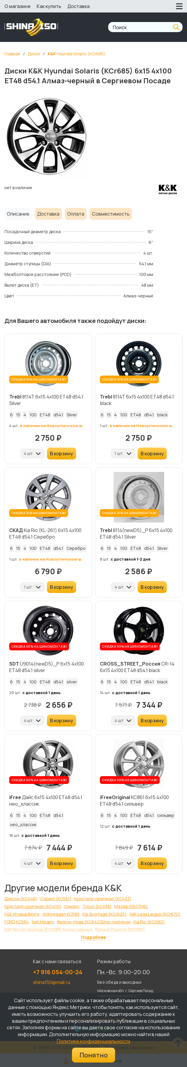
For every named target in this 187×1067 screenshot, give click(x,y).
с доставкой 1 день (41, 692)
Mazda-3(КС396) (131, 906)
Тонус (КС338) (96, 906)
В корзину (61, 453)
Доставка (78, 6)
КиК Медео (43, 922)
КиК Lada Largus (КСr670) (155, 914)
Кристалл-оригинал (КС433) (102, 898)
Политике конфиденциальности (93, 1041)
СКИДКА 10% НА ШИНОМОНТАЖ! (38, 379)
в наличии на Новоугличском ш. (51, 425)
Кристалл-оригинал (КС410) (32, 906)
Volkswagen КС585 (61, 914)
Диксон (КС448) (20, 898)
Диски (34, 54)
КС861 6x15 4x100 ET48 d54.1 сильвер (134, 800)
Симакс (71, 906)
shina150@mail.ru (51, 982)
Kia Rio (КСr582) (149, 922)
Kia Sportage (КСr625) (104, 914)
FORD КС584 (16, 922)
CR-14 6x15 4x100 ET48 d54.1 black (137, 667)
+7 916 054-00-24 (57, 972)
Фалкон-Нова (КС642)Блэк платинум (94, 922)
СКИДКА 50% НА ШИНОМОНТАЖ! (39, 646)
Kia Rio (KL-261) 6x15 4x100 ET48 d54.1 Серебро (45, 533)
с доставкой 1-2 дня (130, 559)
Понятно (93, 1055)
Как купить (49, 6)
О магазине (17, 6)
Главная (12, 54)
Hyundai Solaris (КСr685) (76, 54)
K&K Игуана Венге (22, 914)
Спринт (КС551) (55, 898)
